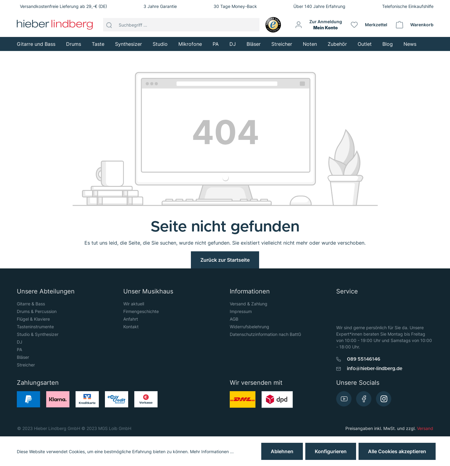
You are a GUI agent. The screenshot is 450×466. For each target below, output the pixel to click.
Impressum (241, 311)
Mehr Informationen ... (212, 451)
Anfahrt (130, 319)
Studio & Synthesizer (37, 334)
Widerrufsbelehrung (249, 326)
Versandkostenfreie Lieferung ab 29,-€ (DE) (63, 6)
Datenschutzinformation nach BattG (265, 334)
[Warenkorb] (415, 25)
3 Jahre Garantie (160, 6)
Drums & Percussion (37, 311)
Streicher (26, 364)
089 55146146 (363, 359)
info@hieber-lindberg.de (374, 368)
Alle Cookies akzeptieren (397, 451)
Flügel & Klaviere (33, 319)
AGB (234, 319)
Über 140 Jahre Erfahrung (319, 6)
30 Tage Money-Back (235, 6)
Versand (425, 428)
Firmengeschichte (141, 311)
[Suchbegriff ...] (187, 24)
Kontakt (131, 326)
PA (19, 349)
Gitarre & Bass (31, 303)
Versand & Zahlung (248, 303)
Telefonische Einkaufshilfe (407, 6)
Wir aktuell (133, 303)
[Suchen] (109, 24)
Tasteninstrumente (35, 326)
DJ (19, 341)
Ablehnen (282, 451)
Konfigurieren (331, 451)
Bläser (23, 357)
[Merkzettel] (369, 25)
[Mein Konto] (319, 25)
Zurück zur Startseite (225, 260)
